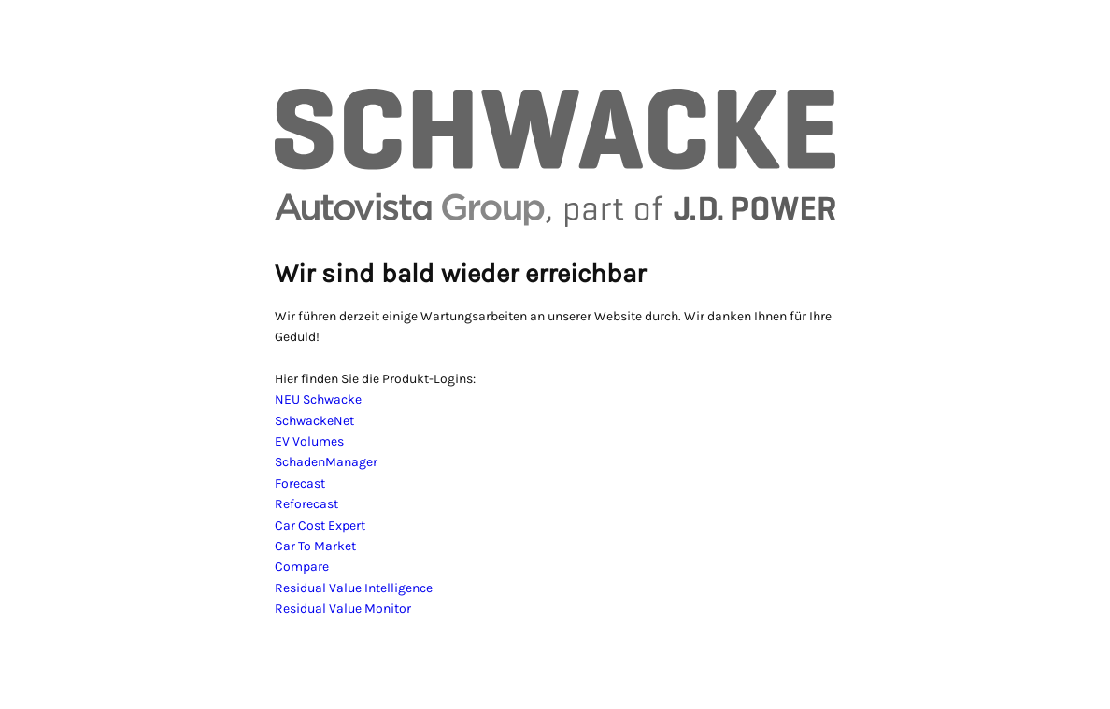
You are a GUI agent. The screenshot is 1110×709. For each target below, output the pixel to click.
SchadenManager (326, 462)
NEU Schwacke (318, 399)
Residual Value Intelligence (354, 588)
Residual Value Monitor (343, 609)
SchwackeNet (314, 421)
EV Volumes (309, 441)
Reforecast (306, 504)
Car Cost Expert (320, 525)
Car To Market (315, 546)
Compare (302, 566)
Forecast (300, 483)
